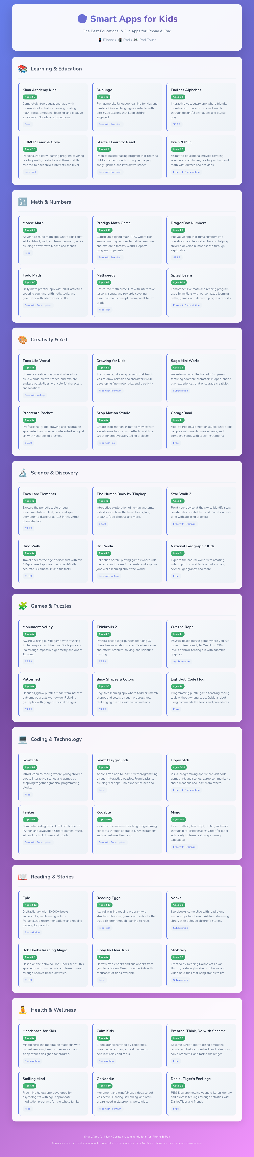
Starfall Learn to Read (116, 142)
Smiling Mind (34, 1078)
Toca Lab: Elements (39, 493)
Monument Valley (38, 626)
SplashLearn (181, 275)
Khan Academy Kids (39, 89)
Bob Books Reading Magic (45, 950)
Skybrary (178, 950)
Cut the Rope (182, 626)
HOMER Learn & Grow (41, 142)
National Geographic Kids (193, 546)
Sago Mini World (185, 360)
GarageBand (181, 412)
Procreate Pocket (38, 412)
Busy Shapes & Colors (115, 679)
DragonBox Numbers (188, 222)
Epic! (27, 897)
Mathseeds (106, 275)
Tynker (28, 812)
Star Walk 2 (181, 493)
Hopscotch (180, 760)
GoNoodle (105, 1078)
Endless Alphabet (186, 89)
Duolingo (104, 89)
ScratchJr (30, 760)
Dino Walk (31, 546)
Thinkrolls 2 (107, 626)
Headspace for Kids (39, 1030)
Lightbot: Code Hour (188, 679)
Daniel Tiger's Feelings (191, 1078)
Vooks (176, 897)
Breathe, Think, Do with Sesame (198, 1030)
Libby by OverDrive (113, 950)
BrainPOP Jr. (181, 142)
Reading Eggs (108, 897)
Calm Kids (105, 1030)
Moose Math (33, 222)
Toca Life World (36, 360)
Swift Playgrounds (113, 760)
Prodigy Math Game (114, 222)
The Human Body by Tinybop (121, 493)
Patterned (31, 679)
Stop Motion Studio (113, 412)
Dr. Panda (105, 546)
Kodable (104, 812)
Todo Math (32, 275)
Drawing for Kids (111, 360)
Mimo (175, 812)
